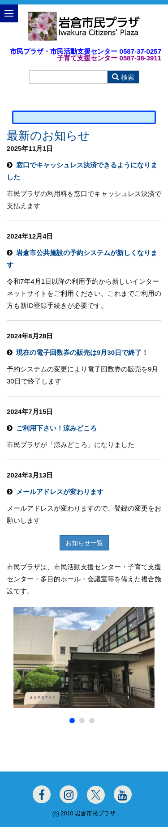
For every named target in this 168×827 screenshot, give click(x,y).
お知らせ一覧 (84, 542)
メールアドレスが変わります (59, 491)
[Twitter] (96, 795)
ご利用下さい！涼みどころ (56, 428)
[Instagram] (68, 794)
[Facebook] (42, 794)
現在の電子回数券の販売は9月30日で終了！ (82, 352)
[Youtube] (123, 794)
